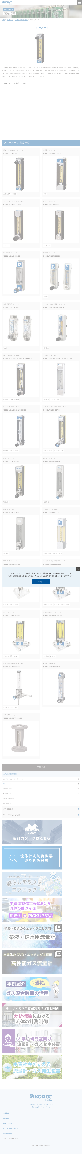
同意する (41, 582)
